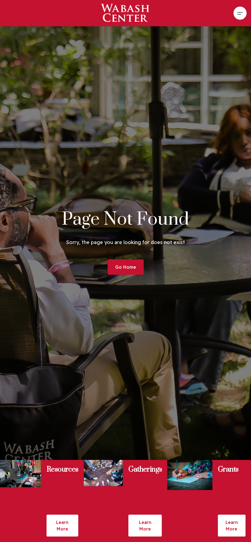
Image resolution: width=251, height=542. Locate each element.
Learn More (62, 526)
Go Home (125, 267)
